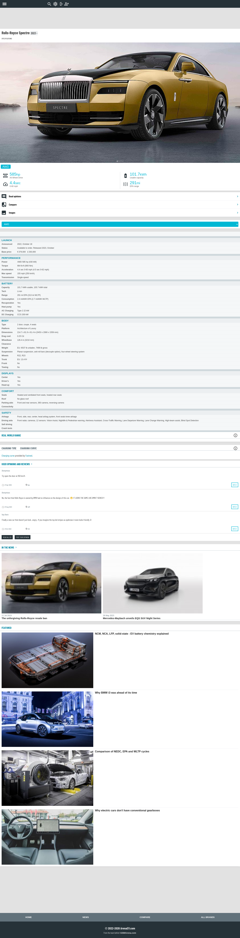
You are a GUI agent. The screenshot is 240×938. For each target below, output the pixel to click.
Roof (4, 399)
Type (4, 324)
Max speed (6, 273)
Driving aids (7, 420)
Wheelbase (7, 340)
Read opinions (124, 196)
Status (5, 248)
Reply (235, 485)
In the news (9, 547)
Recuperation (8, 303)
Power (4, 262)
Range (5, 295)
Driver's (5, 381)
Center (5, 377)
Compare (124, 204)
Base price (6, 252)
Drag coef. (6, 336)
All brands (208, 917)
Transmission (8, 277)
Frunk (4, 363)
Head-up (5, 385)
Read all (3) (7, 537)
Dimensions (7, 332)
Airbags (5, 417)
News (85, 917)
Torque (5, 266)
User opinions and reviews (17, 464)
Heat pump (7, 307)
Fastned (28, 455)
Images (124, 213)
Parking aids (7, 403)
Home (28, 917)
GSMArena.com (128, 933)
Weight (5, 348)
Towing (5, 367)
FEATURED (6, 627)
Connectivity (7, 407)
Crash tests (7, 428)
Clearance (6, 344)
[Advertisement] (120, 18)
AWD (5, 166)
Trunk (4, 359)
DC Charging (7, 314)
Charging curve (8, 455)
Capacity (6, 287)
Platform (6, 328)
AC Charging (7, 311)
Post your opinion (22, 537)
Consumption (8, 299)
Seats (4, 395)
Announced (7, 244)
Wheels (5, 355)
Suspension (7, 352)
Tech (4, 291)
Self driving (7, 424)
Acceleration (7, 270)
